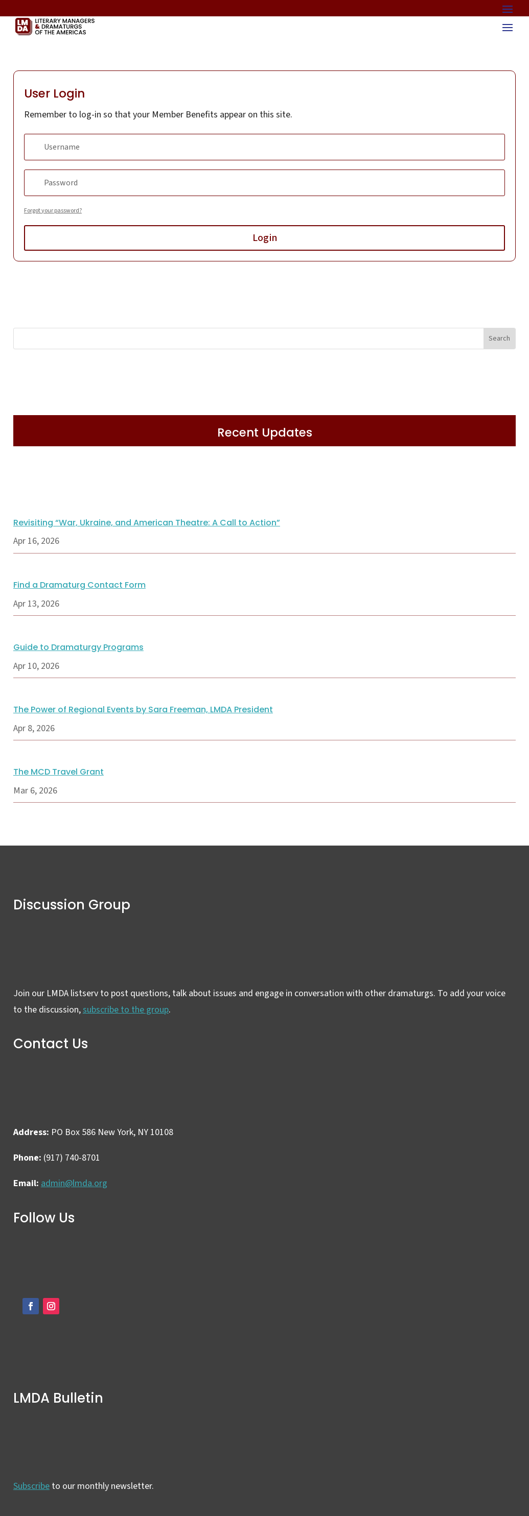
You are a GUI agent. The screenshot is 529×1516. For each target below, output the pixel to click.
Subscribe (31, 1486)
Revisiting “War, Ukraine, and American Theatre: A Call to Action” (146, 522)
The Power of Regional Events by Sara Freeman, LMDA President (143, 709)
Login (264, 238)
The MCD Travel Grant (58, 772)
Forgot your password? (53, 210)
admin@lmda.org (74, 1183)
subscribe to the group (126, 1009)
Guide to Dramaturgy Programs (78, 647)
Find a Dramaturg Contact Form (79, 585)
